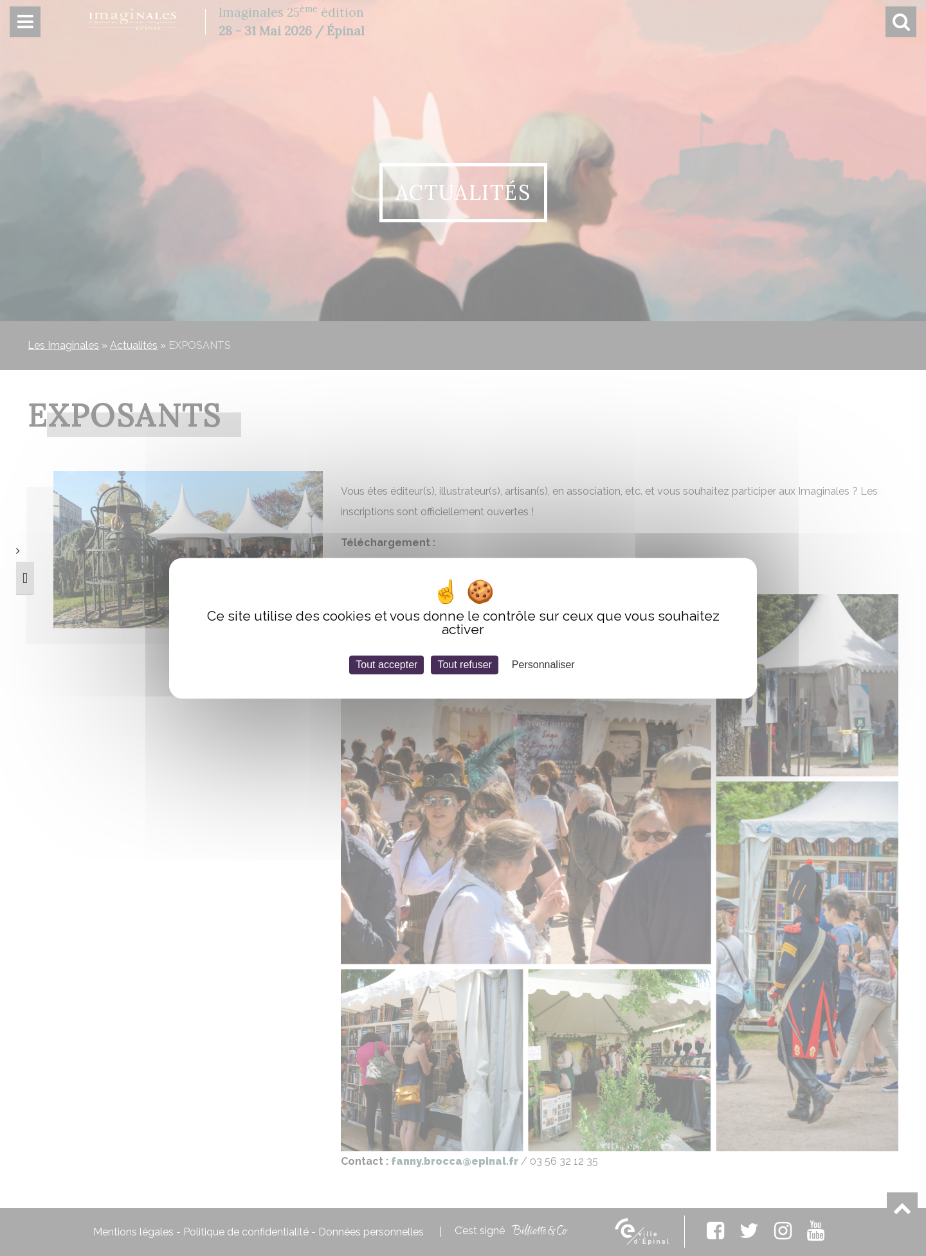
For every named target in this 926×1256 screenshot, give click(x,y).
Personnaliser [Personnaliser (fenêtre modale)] (543, 664)
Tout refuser (464, 664)
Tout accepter (386, 664)
